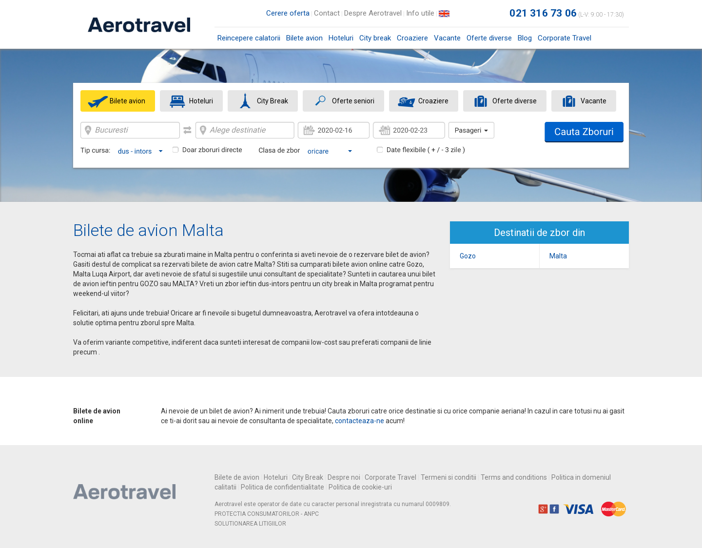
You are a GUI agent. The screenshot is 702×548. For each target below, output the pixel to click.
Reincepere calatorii (248, 38)
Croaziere (412, 38)
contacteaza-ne (359, 421)
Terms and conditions (514, 477)
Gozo (468, 256)
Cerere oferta (288, 13)
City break (375, 38)
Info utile (420, 13)
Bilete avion (304, 41)
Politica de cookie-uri (360, 487)
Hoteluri (341, 38)
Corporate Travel (564, 38)
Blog (525, 38)
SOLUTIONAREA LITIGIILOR (250, 523)
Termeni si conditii (448, 477)
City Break (307, 477)
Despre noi (344, 477)
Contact (327, 13)
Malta (558, 256)
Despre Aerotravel (373, 13)
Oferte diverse (489, 38)
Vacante (447, 38)
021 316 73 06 (543, 13)
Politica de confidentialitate (282, 487)
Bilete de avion (236, 477)
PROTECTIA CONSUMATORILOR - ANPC (266, 513)
